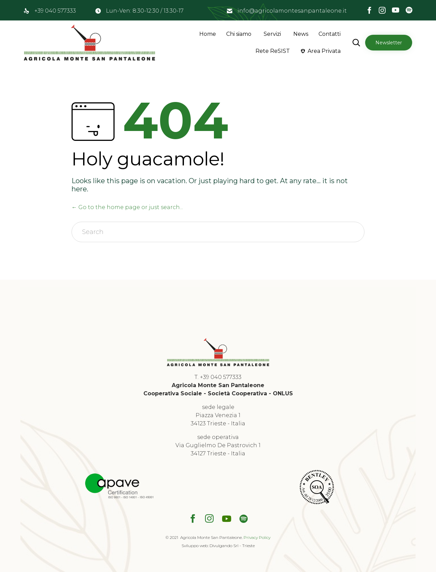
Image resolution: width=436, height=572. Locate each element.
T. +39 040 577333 (218, 377)
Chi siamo (238, 34)
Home (207, 34)
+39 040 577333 (55, 11)
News (300, 34)
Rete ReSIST (272, 51)
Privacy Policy (257, 537)
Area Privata (324, 51)
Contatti (329, 34)
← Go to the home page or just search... (127, 207)
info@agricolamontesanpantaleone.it (292, 11)
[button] (388, 42)
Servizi (272, 34)
